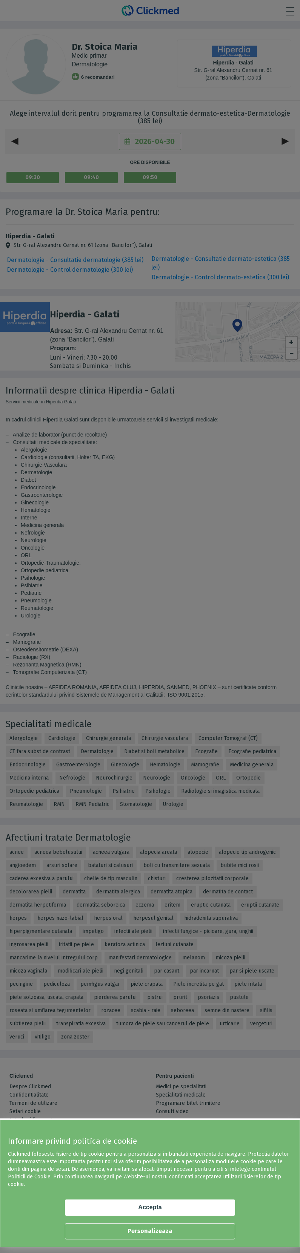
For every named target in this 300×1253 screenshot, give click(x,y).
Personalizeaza (150, 1231)
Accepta (150, 1207)
